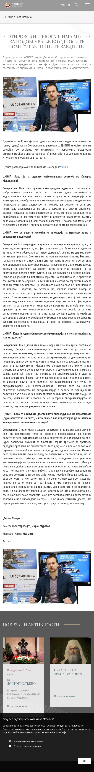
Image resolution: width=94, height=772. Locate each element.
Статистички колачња (27, 746)
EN (68, 5)
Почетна (8, 17)
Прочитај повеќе (17, 706)
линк (65, 167)
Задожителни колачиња (28, 741)
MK (63, 5)
